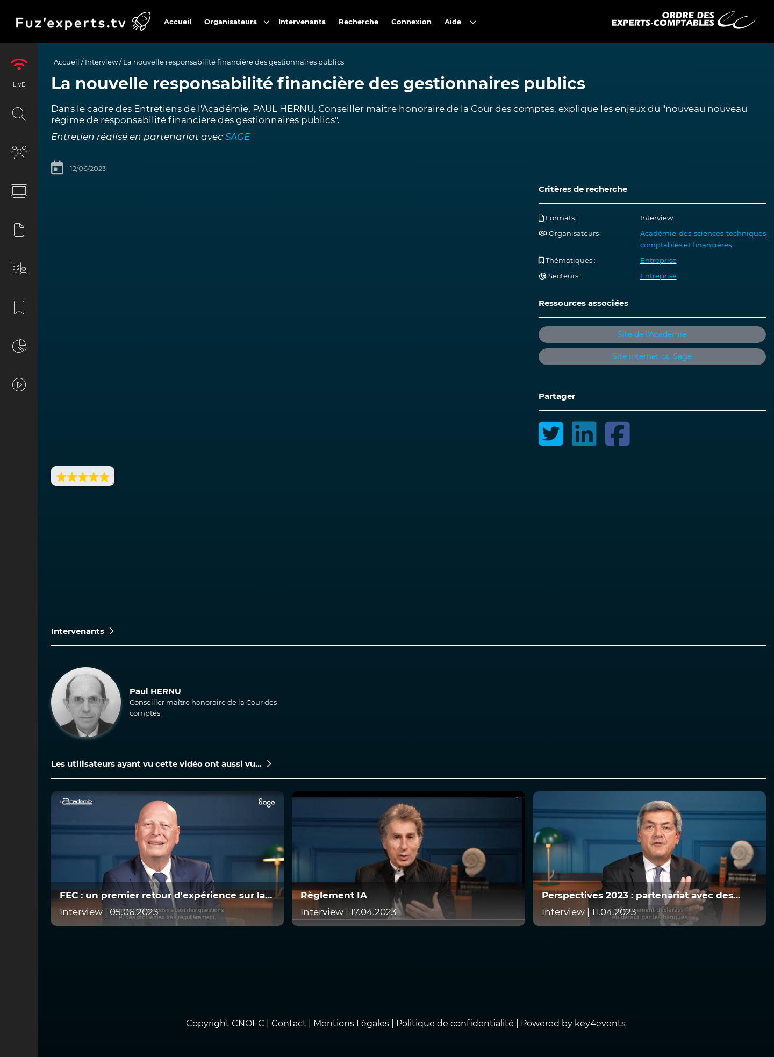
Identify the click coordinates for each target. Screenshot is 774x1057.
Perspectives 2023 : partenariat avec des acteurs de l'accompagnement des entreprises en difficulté (637, 895)
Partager (557, 396)
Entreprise (658, 260)
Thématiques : (567, 260)
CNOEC (248, 1023)
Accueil (67, 62)
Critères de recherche (583, 189)
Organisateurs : (570, 233)
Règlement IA (333, 895)
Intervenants (82, 631)
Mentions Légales (351, 1023)
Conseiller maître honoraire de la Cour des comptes (203, 707)
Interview (101, 62)
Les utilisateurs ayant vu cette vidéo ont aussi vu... (161, 764)
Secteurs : (560, 276)
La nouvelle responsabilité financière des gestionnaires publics (233, 62)
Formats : (558, 217)
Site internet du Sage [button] (652, 356)
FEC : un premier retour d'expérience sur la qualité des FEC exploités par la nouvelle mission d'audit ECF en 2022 (162, 895)
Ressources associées (583, 303)
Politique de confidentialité (455, 1023)
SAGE (237, 136)
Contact (290, 1023)
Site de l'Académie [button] (652, 334)
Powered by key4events (573, 1023)
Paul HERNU (155, 691)
